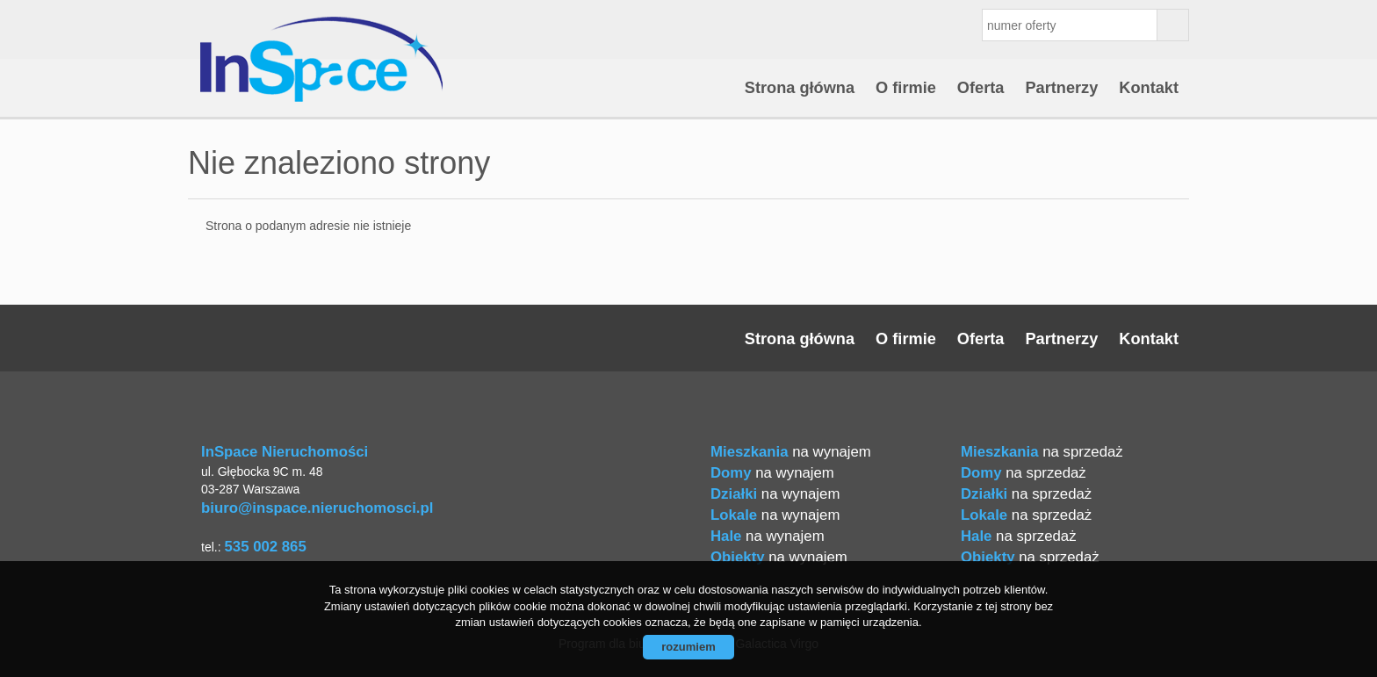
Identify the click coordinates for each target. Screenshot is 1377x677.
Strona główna (799, 88)
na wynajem (790, 451)
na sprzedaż (1042, 451)
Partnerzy (1061, 88)
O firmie (906, 88)
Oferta (981, 88)
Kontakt (1149, 88)
